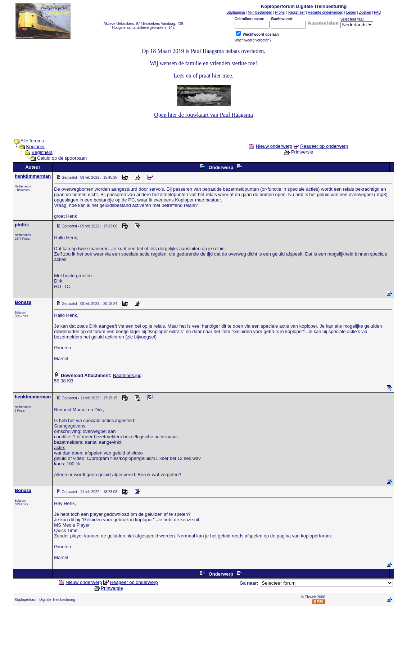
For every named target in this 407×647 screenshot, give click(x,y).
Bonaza (23, 302)
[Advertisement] (204, 628)
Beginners (42, 152)
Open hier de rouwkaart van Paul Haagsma (203, 115)
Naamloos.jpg (127, 375)
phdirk (22, 224)
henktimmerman (33, 176)
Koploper (35, 146)
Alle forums (32, 140)
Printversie (302, 152)
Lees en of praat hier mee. (203, 75)
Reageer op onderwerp (324, 146)
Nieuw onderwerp (274, 146)
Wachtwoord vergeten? (253, 40)
